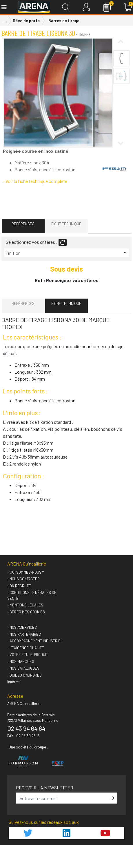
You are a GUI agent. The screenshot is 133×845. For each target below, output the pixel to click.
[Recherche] (66, 7)
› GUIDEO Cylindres (24, 675)
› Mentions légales (25, 605)
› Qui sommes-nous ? (25, 572)
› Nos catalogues (23, 668)
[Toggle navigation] (3, 7)
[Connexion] (86, 7)
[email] (62, 798)
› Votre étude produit (27, 654)
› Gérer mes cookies (26, 612)
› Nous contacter (23, 579)
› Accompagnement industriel (35, 641)
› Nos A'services (22, 627)
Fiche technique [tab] (66, 223)
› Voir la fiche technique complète (35, 181)
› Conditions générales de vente (32, 595)
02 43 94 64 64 (26, 728)
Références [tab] (23, 223)
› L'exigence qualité (25, 648)
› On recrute (19, 586)
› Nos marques (20, 661)
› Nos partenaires (24, 634)
